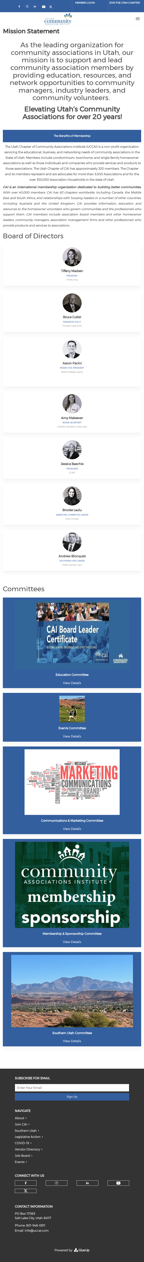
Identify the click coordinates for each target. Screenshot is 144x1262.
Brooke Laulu (72, 510)
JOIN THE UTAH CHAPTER (124, 2)
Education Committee (72, 675)
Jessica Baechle (72, 464)
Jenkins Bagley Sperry (72, 372)
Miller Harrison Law (72, 565)
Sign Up (72, 1096)
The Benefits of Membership (72, 136)
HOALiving (72, 279)
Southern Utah (26, 1131)
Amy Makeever (72, 418)
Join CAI (21, 1124)
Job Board (22, 1156)
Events (20, 1162)
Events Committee (72, 728)
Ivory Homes (72, 518)
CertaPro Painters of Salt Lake (72, 426)
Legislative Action (28, 1137)
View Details (72, 683)
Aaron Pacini (72, 363)
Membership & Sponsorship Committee (72, 934)
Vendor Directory (27, 1149)
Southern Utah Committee (72, 1033)
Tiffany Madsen (72, 271)
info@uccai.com (37, 1230)
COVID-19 (22, 1143)
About (19, 1118)
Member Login (85, 2)
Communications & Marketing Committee (72, 821)
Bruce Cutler (72, 317)
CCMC (72, 472)
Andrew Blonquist (72, 556)
